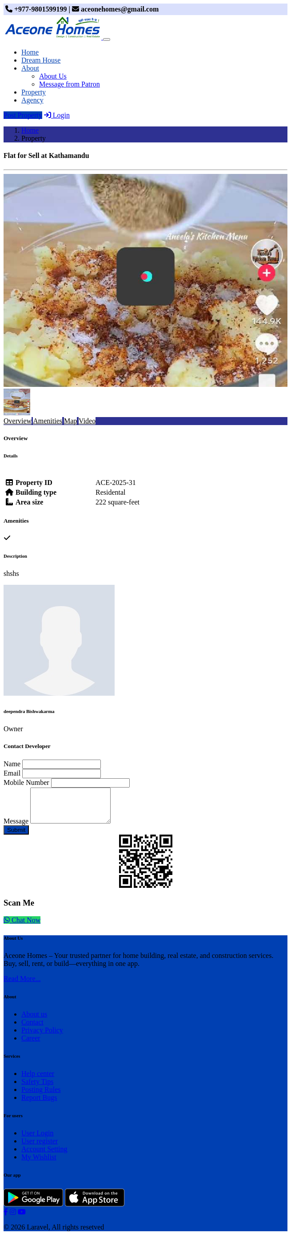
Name (12, 764)
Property (33, 92)
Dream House (40, 60)
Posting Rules (40, 1096)
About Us (53, 76)
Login (57, 115)
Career (30, 1044)
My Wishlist (38, 1163)
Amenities (47, 421)
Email (12, 773)
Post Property (23, 115)
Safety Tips (37, 1088)
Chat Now (22, 926)
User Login (37, 1139)
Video (87, 421)
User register (39, 1147)
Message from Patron (69, 84)
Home (30, 52)
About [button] (30, 68)
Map (70, 421)
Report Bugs (39, 1104)
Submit (16, 836)
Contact (32, 1028)
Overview (18, 421)
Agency (32, 100)
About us (34, 1020)
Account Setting (44, 1155)
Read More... (22, 985)
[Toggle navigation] (106, 39)
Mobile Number (26, 782)
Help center (37, 1080)
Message (16, 827)
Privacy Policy (42, 1036)
